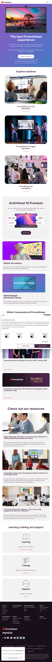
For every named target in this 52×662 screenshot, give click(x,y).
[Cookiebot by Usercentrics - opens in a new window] (44, 315)
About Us (4, 605)
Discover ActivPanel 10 (26, 56)
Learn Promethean (43, 618)
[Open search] (47, 2)
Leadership (4, 607)
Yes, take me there (13, 658)
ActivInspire (15, 619)
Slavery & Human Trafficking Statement (34, 648)
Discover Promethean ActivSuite (26, 61)
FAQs (41, 610)
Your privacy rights (21, 646)
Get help (26, 596)
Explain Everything (16, 621)
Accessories (26, 616)
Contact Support (43, 608)
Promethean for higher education (26, 147)
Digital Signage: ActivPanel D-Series (12, 296)
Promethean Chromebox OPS (29, 607)
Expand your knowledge (26, 549)
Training (41, 616)
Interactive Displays (17, 605)
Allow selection (25, 346)
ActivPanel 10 (15, 607)
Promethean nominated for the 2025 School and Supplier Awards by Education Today (25, 389)
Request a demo (5, 618)
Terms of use (31, 646)
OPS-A (25, 608)
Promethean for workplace (26, 187)
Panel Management (16, 623)
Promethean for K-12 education (26, 107)
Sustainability (30, 651)
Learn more (26, 111)
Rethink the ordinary (13, 263)
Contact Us (4, 612)
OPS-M (25, 610)
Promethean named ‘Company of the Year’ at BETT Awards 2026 (25, 360)
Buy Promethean (6, 616)
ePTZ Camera (26, 618)
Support (41, 605)
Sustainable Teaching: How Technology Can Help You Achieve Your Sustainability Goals (26, 473)
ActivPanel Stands (27, 619)
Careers (3, 608)
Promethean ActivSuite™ (17, 618)
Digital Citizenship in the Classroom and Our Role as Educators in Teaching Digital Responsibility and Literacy (25, 437)
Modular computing (28, 605)
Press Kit (4, 613)
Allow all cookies (42, 346)
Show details (45, 341)
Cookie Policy (5, 328)
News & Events (5, 610)
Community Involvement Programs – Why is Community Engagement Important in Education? (22, 510)
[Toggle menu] (49, 2)
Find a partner (5, 619)
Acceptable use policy (41, 646)
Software (15, 616)
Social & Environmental (8, 646)
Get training (26, 573)
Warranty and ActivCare (44, 607)
